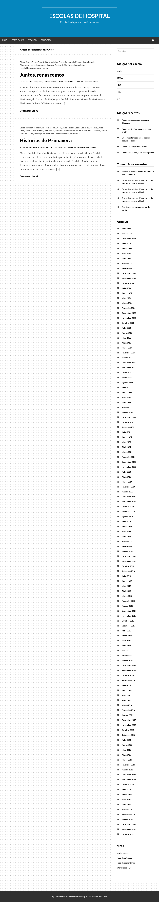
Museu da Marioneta (36, 65)
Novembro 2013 (129, 829)
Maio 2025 (126, 253)
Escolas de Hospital (79, 16)
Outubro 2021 (128, 422)
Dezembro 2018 (129, 556)
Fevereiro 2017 (128, 655)
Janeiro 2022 (127, 412)
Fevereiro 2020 (128, 487)
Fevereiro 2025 (128, 268)
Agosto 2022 (127, 382)
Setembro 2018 (128, 571)
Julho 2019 (126, 521)
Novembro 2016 (129, 670)
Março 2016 (127, 705)
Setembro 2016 (128, 680)
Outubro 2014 (128, 784)
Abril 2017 (126, 645)
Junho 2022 (127, 392)
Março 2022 (127, 407)
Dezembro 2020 (129, 462)
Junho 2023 (127, 333)
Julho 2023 (126, 328)
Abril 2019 (126, 536)
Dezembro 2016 (129, 665)
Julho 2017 (126, 630)
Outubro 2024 (128, 283)
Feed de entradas (124, 858)
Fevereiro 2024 (128, 308)
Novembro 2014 (129, 779)
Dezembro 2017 (129, 611)
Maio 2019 (126, 531)
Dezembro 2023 (129, 313)
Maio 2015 (126, 750)
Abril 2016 (126, 700)
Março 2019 (127, 541)
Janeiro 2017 (127, 660)
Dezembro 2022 (129, 362)
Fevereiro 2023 (128, 352)
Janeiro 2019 (127, 551)
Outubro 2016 (128, 675)
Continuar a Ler (29, 110)
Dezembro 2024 (129, 273)
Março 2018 (127, 596)
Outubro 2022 (128, 372)
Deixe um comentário (89, 82)
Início (4, 40)
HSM (119, 92)
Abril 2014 (126, 804)
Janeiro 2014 (127, 819)
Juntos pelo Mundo (73, 62)
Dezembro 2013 (129, 824)
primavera (44, 68)
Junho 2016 (127, 690)
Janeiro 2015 (127, 769)
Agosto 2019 (127, 516)
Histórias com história (34, 130)
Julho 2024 (126, 288)
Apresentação (17, 40)
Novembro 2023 (129, 318)
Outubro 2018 (128, 566)
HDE (119, 85)
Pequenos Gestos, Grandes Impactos (138, 152)
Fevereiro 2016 (128, 710)
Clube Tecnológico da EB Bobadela (34, 127)
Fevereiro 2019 (128, 546)
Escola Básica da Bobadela (86, 127)
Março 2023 (127, 348)
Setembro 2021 (128, 427)
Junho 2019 (127, 526)
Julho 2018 (126, 576)
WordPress (79, 896)
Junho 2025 (127, 248)
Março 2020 (127, 482)
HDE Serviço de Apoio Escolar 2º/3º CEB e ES (46, 82)
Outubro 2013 (128, 834)
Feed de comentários (126, 863)
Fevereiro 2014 (128, 814)
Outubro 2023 (128, 323)
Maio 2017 (126, 640)
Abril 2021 (126, 447)
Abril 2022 (126, 402)
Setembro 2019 (128, 511)
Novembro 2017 (129, 616)
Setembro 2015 (128, 735)
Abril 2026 (126, 228)
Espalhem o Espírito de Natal (134, 146)
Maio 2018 (126, 586)
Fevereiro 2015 (128, 764)
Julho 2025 (126, 243)
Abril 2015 (126, 755)
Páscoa (30, 68)
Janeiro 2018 (127, 606)
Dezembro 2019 (129, 496)
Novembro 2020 (129, 467)
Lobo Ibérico (49, 130)
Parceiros (32, 40)
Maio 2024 (126, 298)
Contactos (46, 40)
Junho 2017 (127, 635)
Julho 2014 (126, 789)
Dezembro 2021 (129, 417)
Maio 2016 (126, 695)
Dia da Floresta (38, 62)
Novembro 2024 (129, 278)
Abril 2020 (126, 477)
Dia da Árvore (26, 62)
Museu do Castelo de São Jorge (59, 65)
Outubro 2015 (128, 730)
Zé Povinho (75, 133)
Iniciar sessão (123, 853)
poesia (36, 68)
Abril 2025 (126, 258)
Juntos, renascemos (42, 75)
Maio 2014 (126, 799)
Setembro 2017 (128, 625)
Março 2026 (127, 233)
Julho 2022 (126, 387)
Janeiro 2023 (127, 357)
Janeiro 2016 (127, 715)
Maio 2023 (126, 338)
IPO (118, 99)
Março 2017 (127, 650)
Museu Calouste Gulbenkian (88, 130)
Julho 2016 (126, 685)
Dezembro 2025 (129, 238)
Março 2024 (127, 303)
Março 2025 (127, 263)
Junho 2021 (127, 437)
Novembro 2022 (129, 367)
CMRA (120, 78)
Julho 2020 (126, 472)
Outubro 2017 (128, 621)
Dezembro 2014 (129, 774)
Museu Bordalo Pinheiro (65, 130)
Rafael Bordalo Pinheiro (59, 133)
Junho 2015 (127, 745)
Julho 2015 (126, 740)
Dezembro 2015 (129, 720)
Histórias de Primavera (46, 140)
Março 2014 (127, 809)
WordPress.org (123, 868)
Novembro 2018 (129, 561)
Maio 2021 (126, 442)
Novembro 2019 (129, 501)
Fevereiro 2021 (128, 457)
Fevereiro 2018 (128, 601)
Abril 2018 (126, 591)
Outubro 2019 (128, 506)
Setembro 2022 (128, 377)
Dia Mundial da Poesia (54, 62)
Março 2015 (127, 760)
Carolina (104, 896)
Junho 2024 (127, 293)
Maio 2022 (126, 397)
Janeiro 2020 (127, 491)
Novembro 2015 (129, 725)
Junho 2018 (127, 581)
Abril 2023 (126, 343)
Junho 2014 (127, 794)
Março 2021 (127, 452)
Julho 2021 (126, 432)
